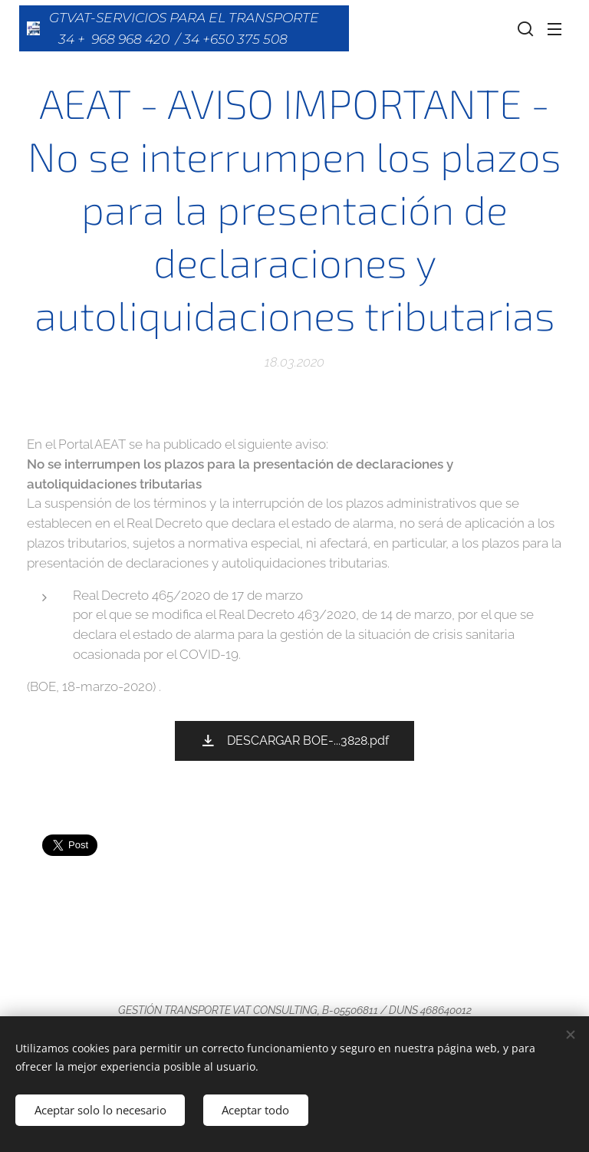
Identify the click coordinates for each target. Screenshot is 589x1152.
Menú (554, 29)
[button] (523, 28)
